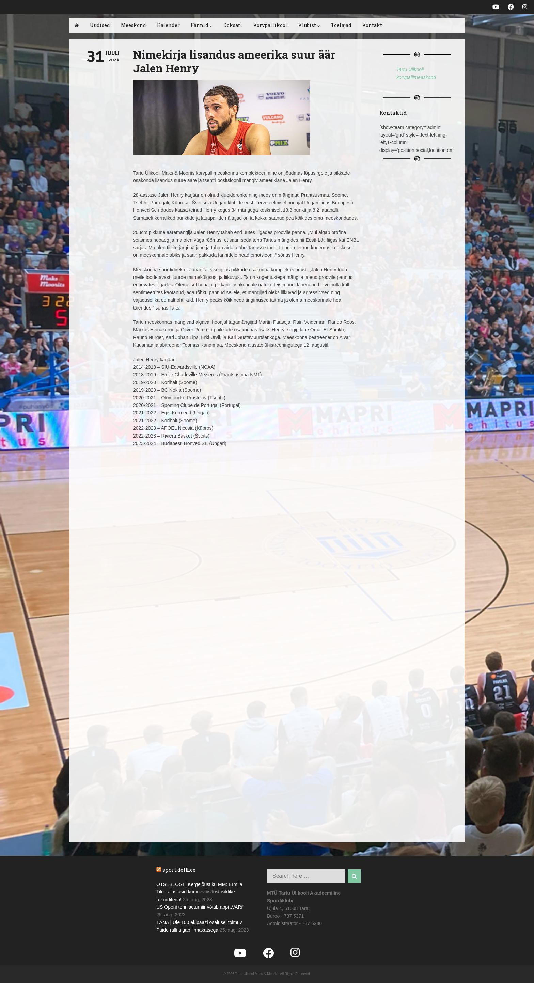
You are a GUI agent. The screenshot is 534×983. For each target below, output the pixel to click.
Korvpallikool (270, 25)
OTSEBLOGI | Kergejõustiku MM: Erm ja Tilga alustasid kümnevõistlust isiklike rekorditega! (199, 892)
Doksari (232, 25)
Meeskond (133, 25)
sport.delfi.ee (178, 869)
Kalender (168, 25)
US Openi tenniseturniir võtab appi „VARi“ (200, 907)
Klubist (309, 25)
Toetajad (341, 25)
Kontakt (372, 25)
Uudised (100, 25)
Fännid (202, 25)
